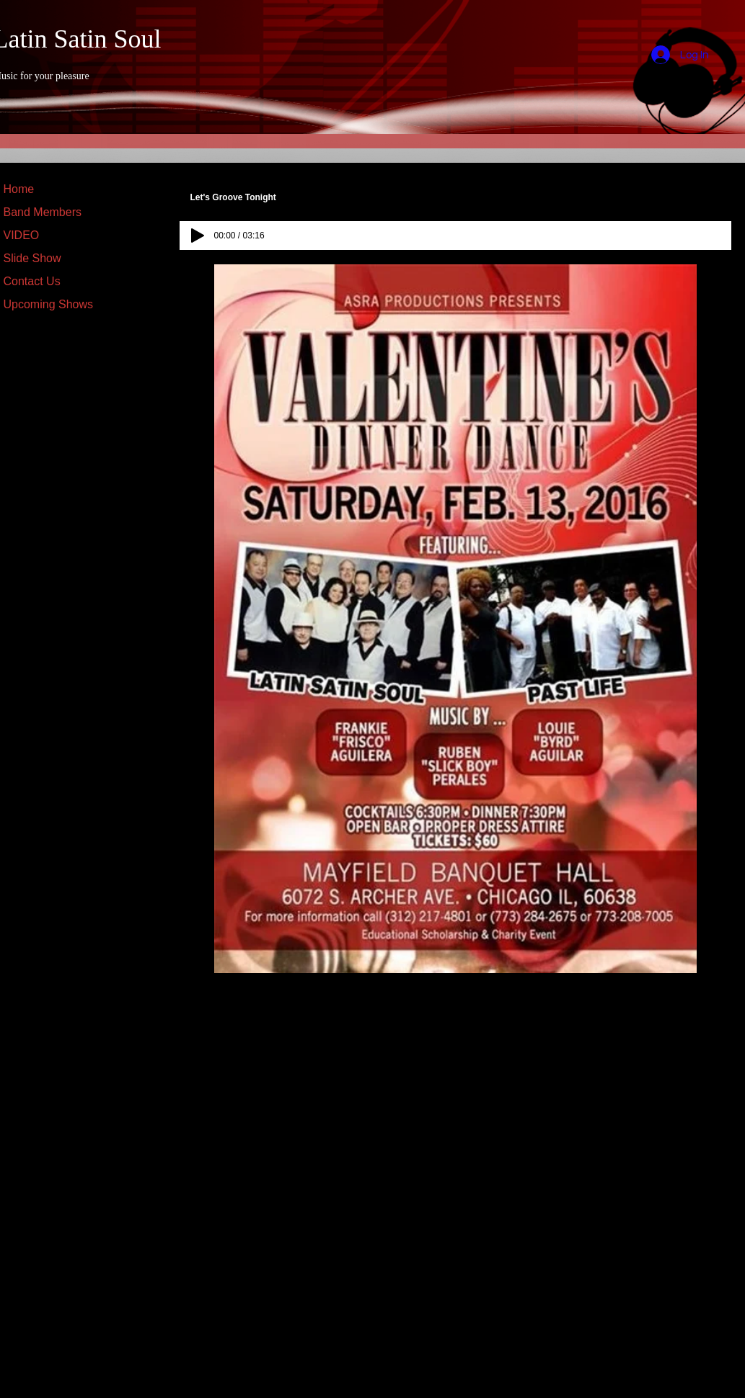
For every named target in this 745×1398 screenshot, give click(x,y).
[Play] (197, 235)
